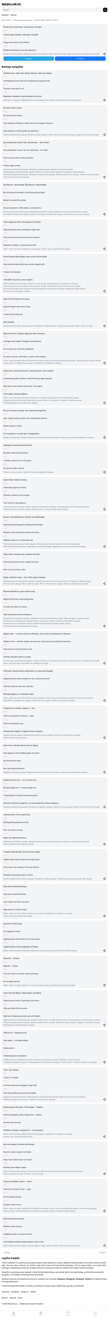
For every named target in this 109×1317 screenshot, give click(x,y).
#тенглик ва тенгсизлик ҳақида (16, 177)
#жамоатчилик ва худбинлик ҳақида (38, 472)
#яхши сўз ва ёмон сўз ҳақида (15, 211)
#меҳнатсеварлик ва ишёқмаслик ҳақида (50, 660)
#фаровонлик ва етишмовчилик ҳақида (83, 54)
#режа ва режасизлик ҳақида (46, 623)
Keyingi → (103, 1252)
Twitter (88, 1279)
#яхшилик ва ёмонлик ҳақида (15, 169)
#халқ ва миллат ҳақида (13, 1174)
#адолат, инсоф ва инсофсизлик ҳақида (46, 214)
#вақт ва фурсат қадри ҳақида (76, 618)
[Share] (104, 54)
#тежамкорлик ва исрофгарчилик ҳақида (20, 626)
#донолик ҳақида (34, 400)
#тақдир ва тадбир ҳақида (74, 172)
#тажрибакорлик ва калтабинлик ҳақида (47, 288)
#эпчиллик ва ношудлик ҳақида (16, 291)
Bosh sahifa (6, 20)
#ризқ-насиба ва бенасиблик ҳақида (60, 360)
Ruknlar (14, 15)
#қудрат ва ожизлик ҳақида (87, 135)
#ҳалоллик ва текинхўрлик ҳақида (17, 621)
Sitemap (13, 1298)
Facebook (80, 58)
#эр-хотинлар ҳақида (38, 286)
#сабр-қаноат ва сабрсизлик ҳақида (18, 363)
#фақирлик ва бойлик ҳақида (41, 211)
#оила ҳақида (30, 544)
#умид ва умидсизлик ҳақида (35, 54)
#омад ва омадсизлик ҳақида (33, 397)
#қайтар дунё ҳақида (65, 326)
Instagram (70, 1279)
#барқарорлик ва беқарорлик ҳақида (18, 172)
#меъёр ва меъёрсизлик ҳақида (42, 174)
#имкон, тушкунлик (50, 400)
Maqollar (5, 15)
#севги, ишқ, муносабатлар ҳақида (55, 249)
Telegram (28, 58)
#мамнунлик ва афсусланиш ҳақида (18, 326)
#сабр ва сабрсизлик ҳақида (56, 509)
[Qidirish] (52, 10)
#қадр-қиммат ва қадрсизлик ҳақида (62, 283)
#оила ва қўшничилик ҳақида (15, 286)
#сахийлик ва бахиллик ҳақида (68, 100)
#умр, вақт (75, 1245)
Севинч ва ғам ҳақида (23, 20)
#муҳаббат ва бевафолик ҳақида (47, 363)
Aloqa (20, 1298)
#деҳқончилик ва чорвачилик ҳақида (83, 660)
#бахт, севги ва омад (57, 54)
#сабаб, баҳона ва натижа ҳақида (61, 135)
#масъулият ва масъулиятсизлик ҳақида (63, 286)
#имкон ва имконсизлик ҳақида (48, 172)
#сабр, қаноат (38, 509)
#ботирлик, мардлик (12, 100)
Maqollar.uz (11, 4)
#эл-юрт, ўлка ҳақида (12, 583)
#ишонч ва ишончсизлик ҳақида (17, 507)
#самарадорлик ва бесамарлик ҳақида (63, 397)
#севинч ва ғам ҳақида (12, 54)
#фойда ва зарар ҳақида (39, 169)
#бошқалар (87, 879)
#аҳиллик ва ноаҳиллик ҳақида (16, 618)
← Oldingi (6, 1252)
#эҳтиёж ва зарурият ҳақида (40, 807)
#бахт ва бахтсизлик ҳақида (15, 135)
